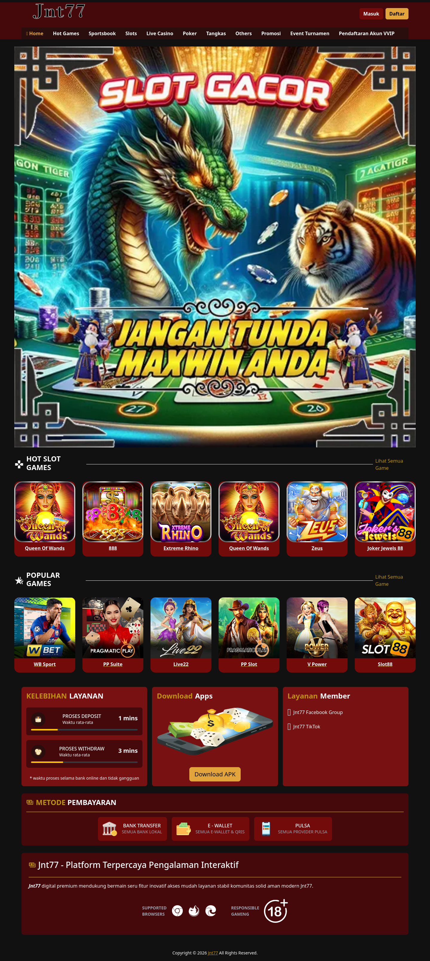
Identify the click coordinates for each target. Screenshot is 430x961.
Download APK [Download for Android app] (215, 774)
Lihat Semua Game (389, 464)
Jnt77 (213, 953)
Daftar (397, 13)
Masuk (371, 13)
